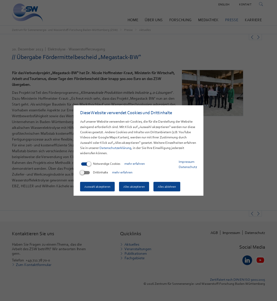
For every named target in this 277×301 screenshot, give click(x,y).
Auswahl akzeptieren (97, 186)
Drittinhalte (94, 172)
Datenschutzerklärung (115, 148)
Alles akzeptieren (134, 186)
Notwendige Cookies (100, 164)
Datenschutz (188, 167)
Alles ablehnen (167, 186)
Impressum (186, 162)
